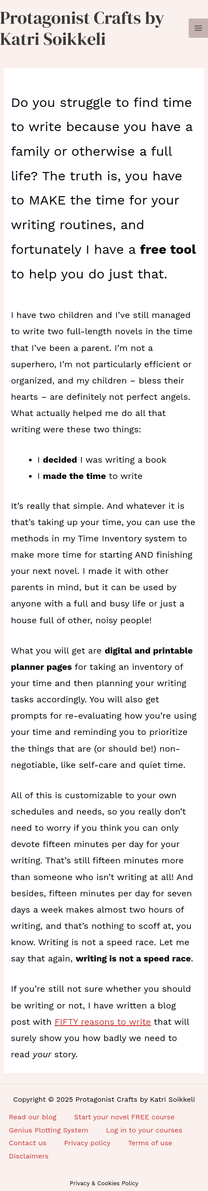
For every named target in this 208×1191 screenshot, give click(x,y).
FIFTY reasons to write (103, 1021)
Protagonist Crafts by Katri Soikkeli (82, 28)
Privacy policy (87, 1143)
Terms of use (150, 1143)
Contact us (28, 1143)
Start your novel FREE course (124, 1117)
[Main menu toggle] (198, 28)
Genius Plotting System (48, 1130)
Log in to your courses (144, 1130)
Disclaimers (28, 1156)
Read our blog (32, 1117)
